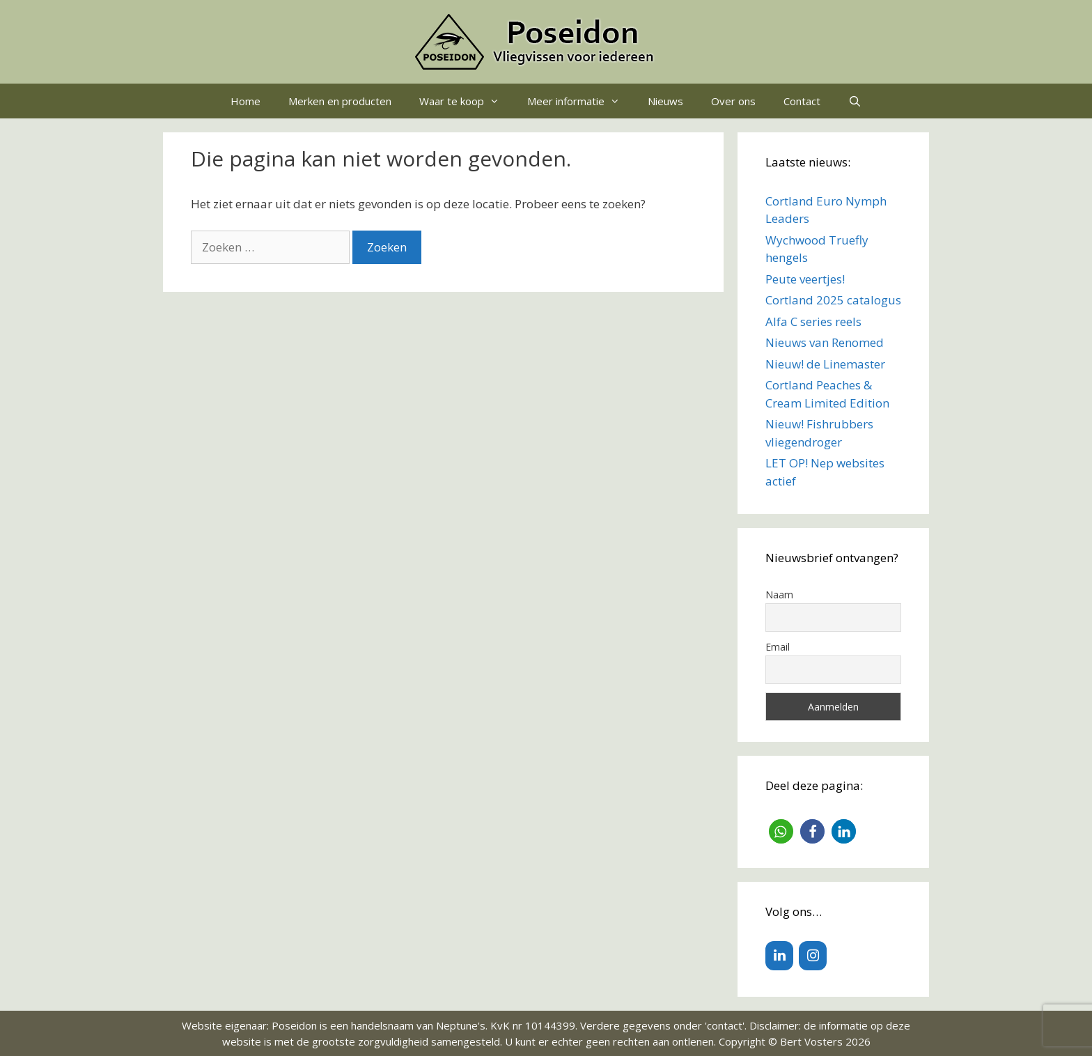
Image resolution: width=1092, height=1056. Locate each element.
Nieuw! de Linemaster (825, 364)
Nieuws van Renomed (824, 342)
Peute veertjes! (805, 279)
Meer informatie (580, 101)
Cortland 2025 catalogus (833, 300)
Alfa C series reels (813, 321)
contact (724, 1025)
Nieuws (665, 101)
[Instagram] (813, 955)
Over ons (733, 101)
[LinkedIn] (779, 955)
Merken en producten (339, 101)
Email (777, 646)
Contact (801, 101)
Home (245, 101)
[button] (781, 831)
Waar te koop (466, 101)
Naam (779, 594)
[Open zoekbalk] (854, 101)
